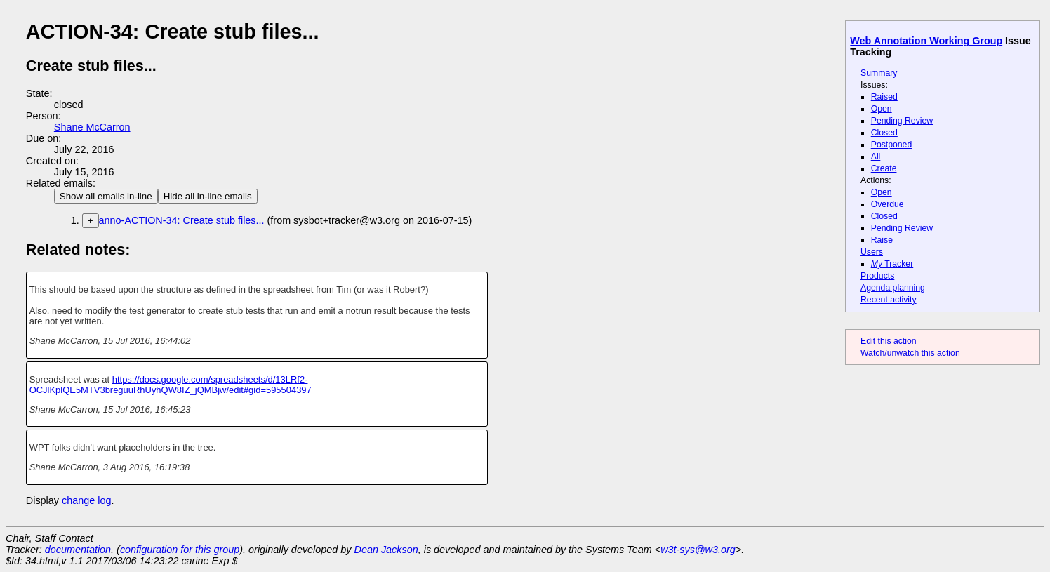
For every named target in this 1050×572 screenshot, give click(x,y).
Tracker (892, 264)
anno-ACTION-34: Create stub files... (182, 220)
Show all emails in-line (106, 196)
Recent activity (888, 300)
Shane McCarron (92, 127)
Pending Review (902, 121)
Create (884, 168)
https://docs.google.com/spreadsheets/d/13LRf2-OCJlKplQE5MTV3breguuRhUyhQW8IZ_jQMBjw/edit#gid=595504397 (170, 384)
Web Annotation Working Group (926, 40)
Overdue (887, 204)
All (876, 156)
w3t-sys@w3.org (698, 549)
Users (871, 252)
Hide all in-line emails (208, 196)
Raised (884, 97)
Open (881, 109)
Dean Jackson (386, 549)
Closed (884, 133)
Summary (878, 73)
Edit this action (888, 341)
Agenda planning (892, 288)
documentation (78, 549)
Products (877, 276)
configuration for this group (179, 549)
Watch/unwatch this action (910, 353)
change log (86, 500)
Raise (882, 240)
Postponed (891, 144)
